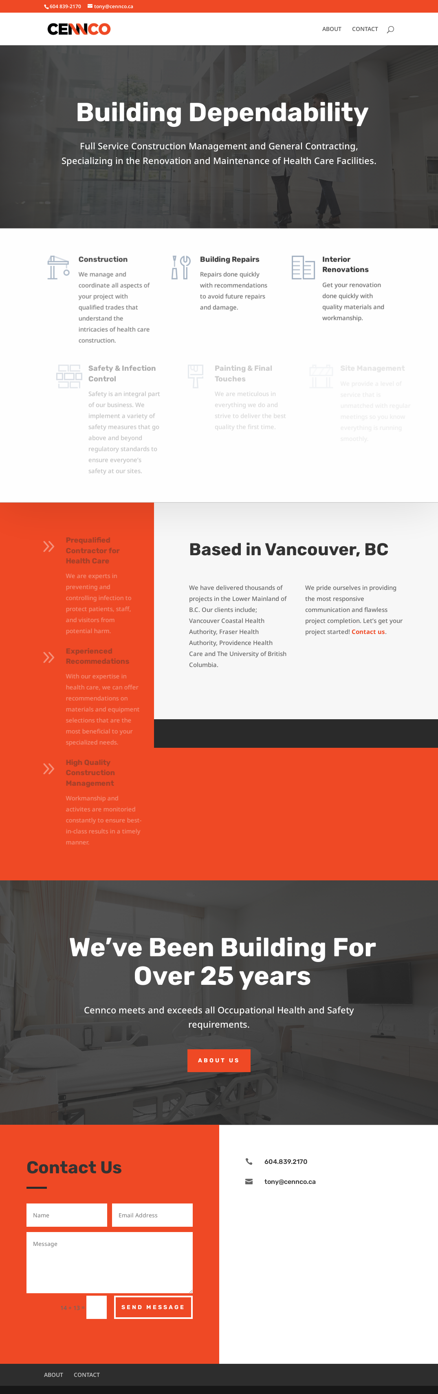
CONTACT (365, 29)
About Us (219, 1060)
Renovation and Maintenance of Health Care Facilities (258, 160)
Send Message (153, 1307)
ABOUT (331, 29)
